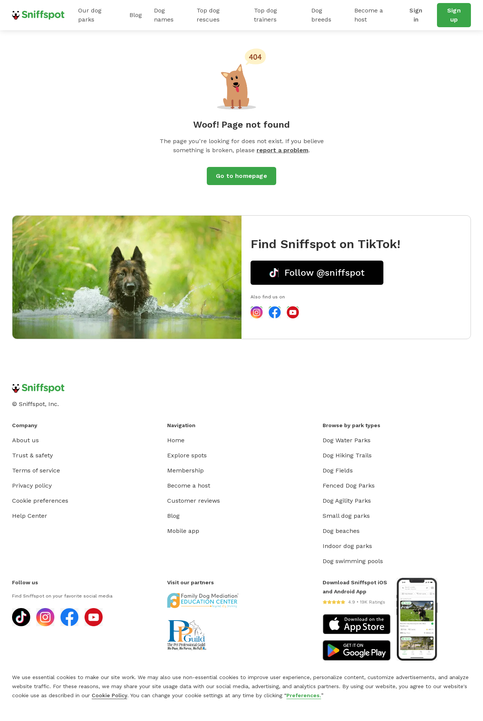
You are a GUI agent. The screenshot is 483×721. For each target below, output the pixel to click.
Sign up (454, 15)
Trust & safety (32, 455)
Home (176, 440)
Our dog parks (90, 15)
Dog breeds (321, 15)
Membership (185, 470)
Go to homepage (241, 175)
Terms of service (36, 470)
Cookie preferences (40, 500)
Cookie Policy (109, 695)
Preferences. (303, 695)
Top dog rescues (208, 15)
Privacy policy (32, 485)
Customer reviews (193, 500)
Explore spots (187, 455)
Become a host (368, 15)
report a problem (282, 150)
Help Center (29, 515)
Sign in (415, 15)
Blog (135, 15)
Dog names (164, 15)
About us (25, 440)
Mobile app (183, 530)
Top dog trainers (265, 15)
